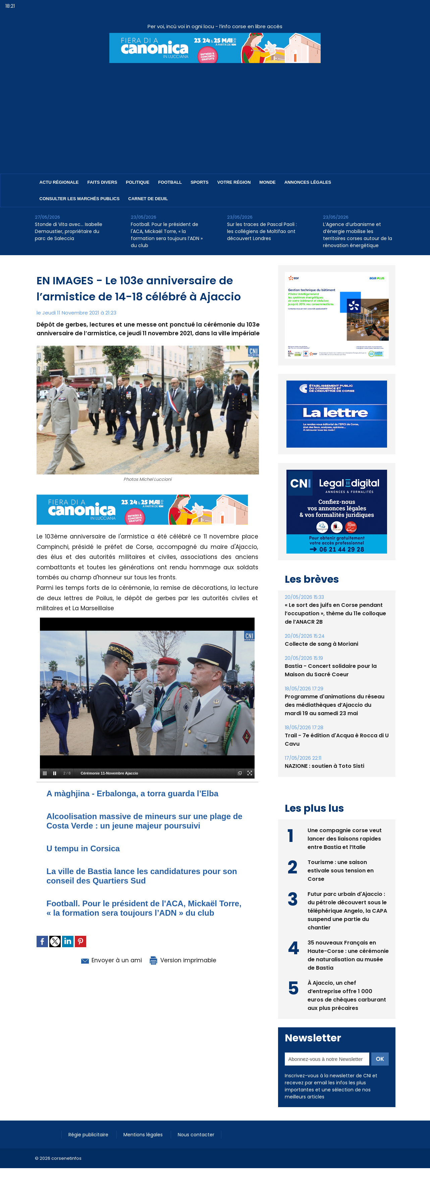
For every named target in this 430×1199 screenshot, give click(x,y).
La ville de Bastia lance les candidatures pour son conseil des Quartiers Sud (142, 876)
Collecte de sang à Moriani (321, 644)
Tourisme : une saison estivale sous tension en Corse (341, 870)
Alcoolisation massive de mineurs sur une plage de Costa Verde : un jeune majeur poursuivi (145, 821)
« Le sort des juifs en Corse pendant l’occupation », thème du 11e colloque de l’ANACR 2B (335, 613)
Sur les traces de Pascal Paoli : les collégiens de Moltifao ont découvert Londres (262, 231)
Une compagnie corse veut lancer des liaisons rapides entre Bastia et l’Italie (345, 838)
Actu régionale (59, 182)
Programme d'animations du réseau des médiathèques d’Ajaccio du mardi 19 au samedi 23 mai (334, 705)
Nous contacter (196, 1134)
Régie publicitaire (89, 1134)
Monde (267, 182)
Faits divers (102, 182)
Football (170, 182)
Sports (199, 182)
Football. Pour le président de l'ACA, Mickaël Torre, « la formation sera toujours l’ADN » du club (167, 235)
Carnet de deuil (148, 198)
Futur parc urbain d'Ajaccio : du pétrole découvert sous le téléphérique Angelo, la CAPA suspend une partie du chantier (347, 910)
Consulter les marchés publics (80, 198)
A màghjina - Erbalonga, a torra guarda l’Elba (133, 793)
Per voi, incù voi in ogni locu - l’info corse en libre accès (215, 26)
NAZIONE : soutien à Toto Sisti (324, 766)
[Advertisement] (215, 113)
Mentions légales (143, 1134)
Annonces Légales (307, 182)
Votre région (234, 182)
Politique (137, 182)
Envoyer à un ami (111, 960)
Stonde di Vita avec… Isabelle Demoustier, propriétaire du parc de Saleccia (68, 231)
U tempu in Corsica (83, 848)
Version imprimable (182, 960)
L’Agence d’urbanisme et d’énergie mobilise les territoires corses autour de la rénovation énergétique (357, 235)
